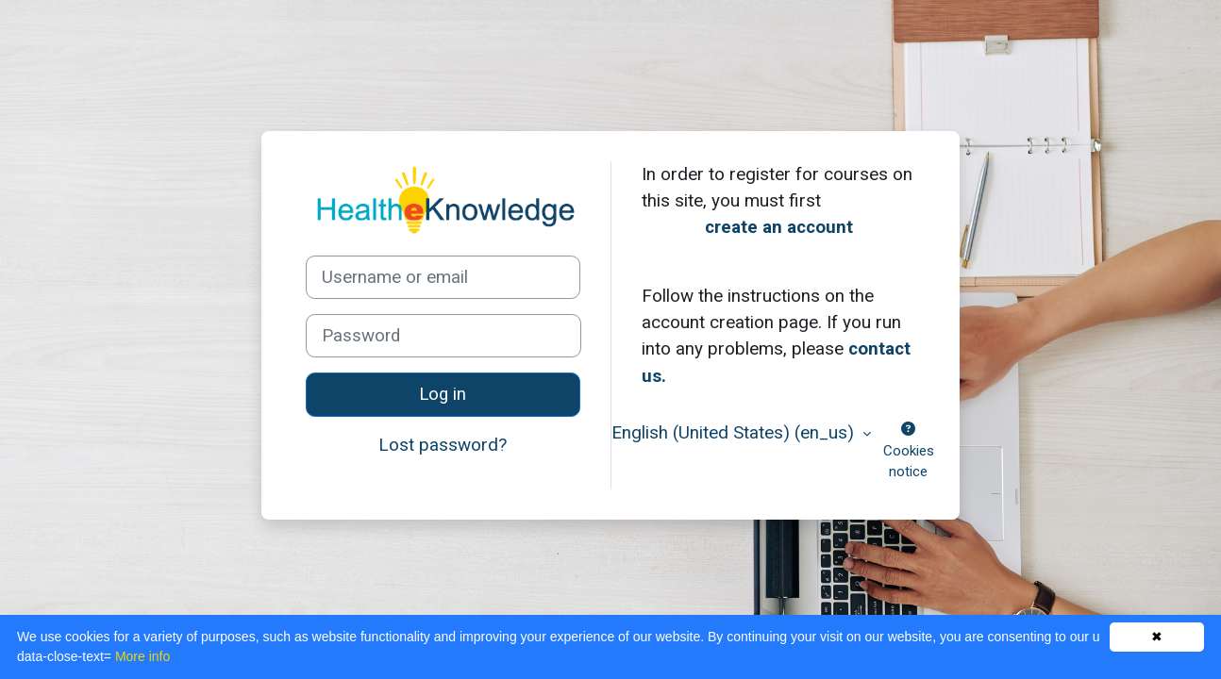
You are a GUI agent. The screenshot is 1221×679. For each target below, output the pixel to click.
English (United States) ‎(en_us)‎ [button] (735, 432)
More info (142, 656)
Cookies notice (908, 451)
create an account (779, 227)
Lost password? (442, 444)
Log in (442, 394)
